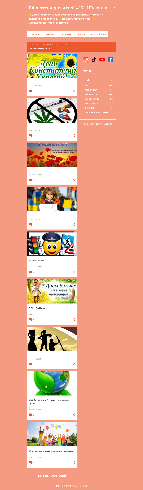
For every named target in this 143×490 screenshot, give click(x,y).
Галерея (80, 34)
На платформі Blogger (71, 486)
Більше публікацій (52, 475)
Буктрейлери (97, 34)
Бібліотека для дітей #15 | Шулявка (68, 8)
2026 (98, 85)
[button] (73, 91)
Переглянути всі (41, 48)
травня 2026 (99, 90)
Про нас (49, 34)
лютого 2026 (99, 103)
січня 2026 (99, 108)
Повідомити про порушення (97, 124)
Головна (34, 34)
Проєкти (65, 34)
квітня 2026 (99, 94)
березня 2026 (99, 99)
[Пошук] (114, 8)
